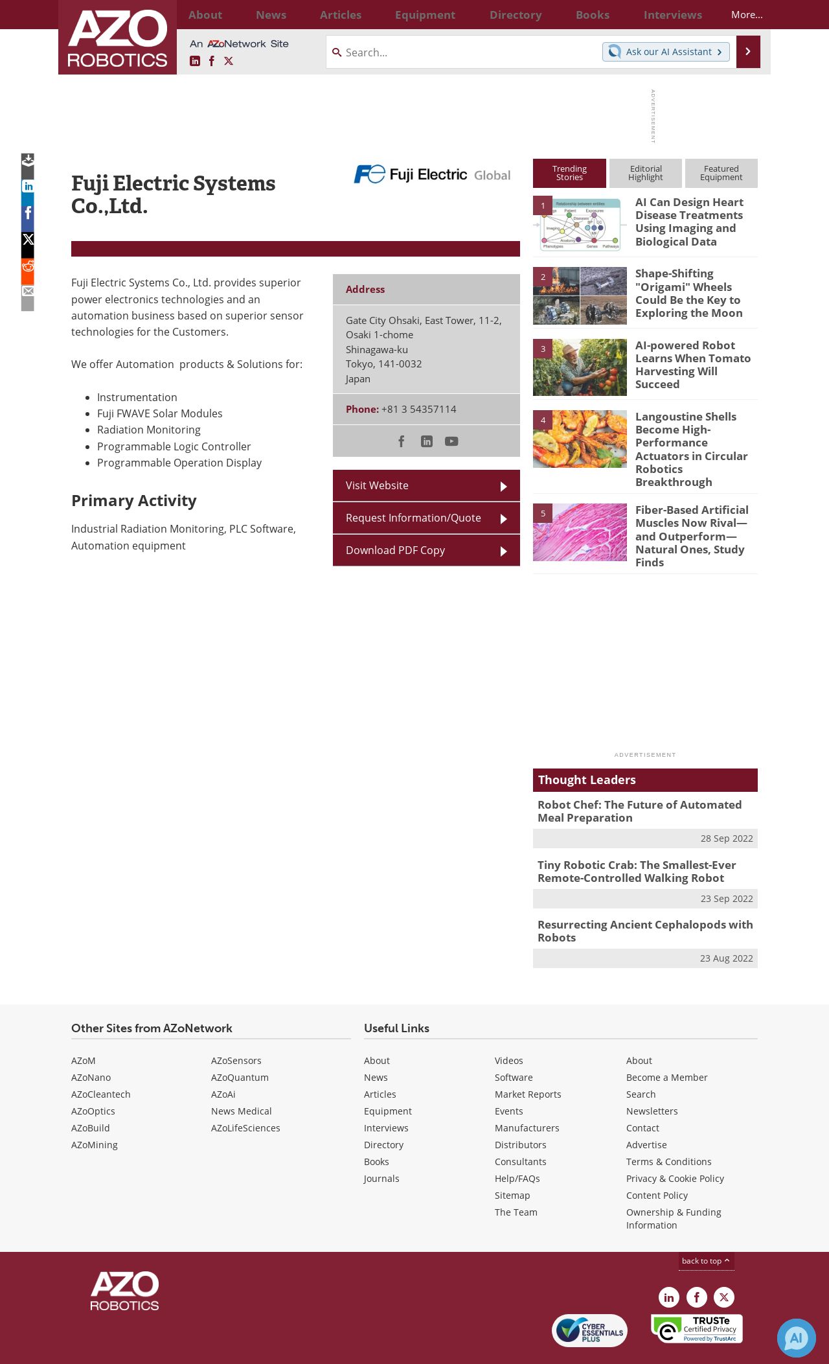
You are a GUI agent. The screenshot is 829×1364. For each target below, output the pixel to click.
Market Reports (528, 1056)
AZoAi (223, 1056)
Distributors (521, 1107)
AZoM (83, 1023)
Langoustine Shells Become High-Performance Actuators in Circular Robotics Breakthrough (692, 439)
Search (641, 1056)
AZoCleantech (101, 1056)
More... (736, 14)
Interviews (386, 1090)
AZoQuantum (240, 1040)
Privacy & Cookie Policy (675, 1141)
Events (509, 1073)
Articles (380, 1056)
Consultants (521, 1124)
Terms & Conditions (669, 1124)
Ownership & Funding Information (673, 1181)
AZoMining (94, 1107)
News (376, 1040)
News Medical (241, 1073)
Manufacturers (527, 1090)
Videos (509, 1023)
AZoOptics (93, 1073)
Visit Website (377, 485)
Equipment (388, 1073)
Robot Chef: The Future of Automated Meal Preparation (643, 781)
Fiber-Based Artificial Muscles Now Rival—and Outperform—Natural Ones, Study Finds (695, 507)
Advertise (646, 1107)
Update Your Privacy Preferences (169, 1347)
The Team (516, 1174)
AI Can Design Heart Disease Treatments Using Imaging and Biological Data (683, 219)
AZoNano (91, 1040)
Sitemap (512, 1157)
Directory (383, 1107)
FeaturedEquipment (721, 173)
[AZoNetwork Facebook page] (212, 61)
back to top (706, 1223)
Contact (642, 1090)
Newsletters (652, 1073)
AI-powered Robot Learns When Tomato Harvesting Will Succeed (694, 356)
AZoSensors (236, 1023)
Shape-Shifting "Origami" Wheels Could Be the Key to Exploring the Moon (696, 284)
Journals (382, 1141)
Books (376, 1124)
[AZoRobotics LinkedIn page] (195, 61)
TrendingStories (569, 173)
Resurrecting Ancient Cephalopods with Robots (635, 895)
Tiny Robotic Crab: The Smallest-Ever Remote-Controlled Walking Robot (628, 838)
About (377, 1023)
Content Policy (657, 1157)
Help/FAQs (517, 1141)
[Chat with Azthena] (796, 1338)
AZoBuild (90, 1090)
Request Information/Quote (413, 517)
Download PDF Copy (395, 550)
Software (514, 1040)
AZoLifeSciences (245, 1090)
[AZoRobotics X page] (228, 61)
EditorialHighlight (645, 173)
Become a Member (667, 1040)
